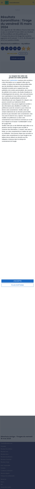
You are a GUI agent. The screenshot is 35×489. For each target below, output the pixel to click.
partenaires (14, 80)
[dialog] (17, 244)
